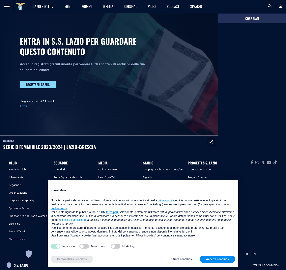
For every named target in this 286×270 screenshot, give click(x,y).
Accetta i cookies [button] (217, 259)
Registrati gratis (38, 84)
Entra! (24, 106)
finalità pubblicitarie (74, 219)
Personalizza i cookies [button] (72, 259)
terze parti (112, 212)
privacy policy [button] (166, 200)
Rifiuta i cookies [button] (181, 259)
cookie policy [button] (59, 208)
